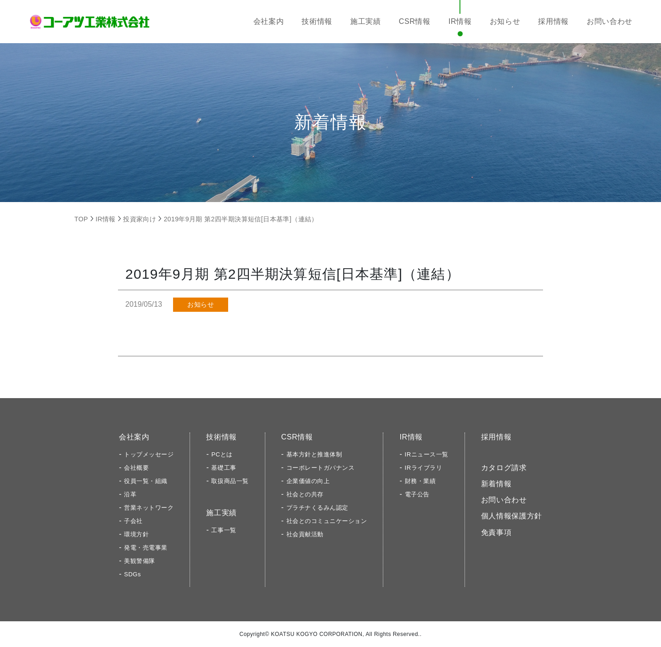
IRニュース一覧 (426, 454)
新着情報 (496, 484)
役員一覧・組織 (146, 481)
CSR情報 (415, 21)
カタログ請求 (504, 468)
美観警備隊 (139, 560)
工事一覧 (223, 530)
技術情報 (317, 21)
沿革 (130, 494)
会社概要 (136, 467)
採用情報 (553, 21)
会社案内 (268, 21)
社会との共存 (305, 494)
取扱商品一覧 (229, 481)
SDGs (132, 574)
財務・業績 (420, 481)
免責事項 (496, 532)
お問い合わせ (610, 21)
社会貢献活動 (305, 534)
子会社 (133, 521)
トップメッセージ (149, 454)
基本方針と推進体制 (314, 454)
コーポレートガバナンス (320, 467)
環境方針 (136, 534)
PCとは (221, 454)
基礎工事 (223, 467)
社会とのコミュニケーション (326, 521)
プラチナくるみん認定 (317, 507)
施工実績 (365, 21)
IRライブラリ (424, 467)
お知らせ (505, 21)
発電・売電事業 (146, 547)
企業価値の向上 (308, 481)
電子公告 (417, 494)
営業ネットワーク (149, 507)
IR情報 (460, 21)
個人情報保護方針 (511, 516)
